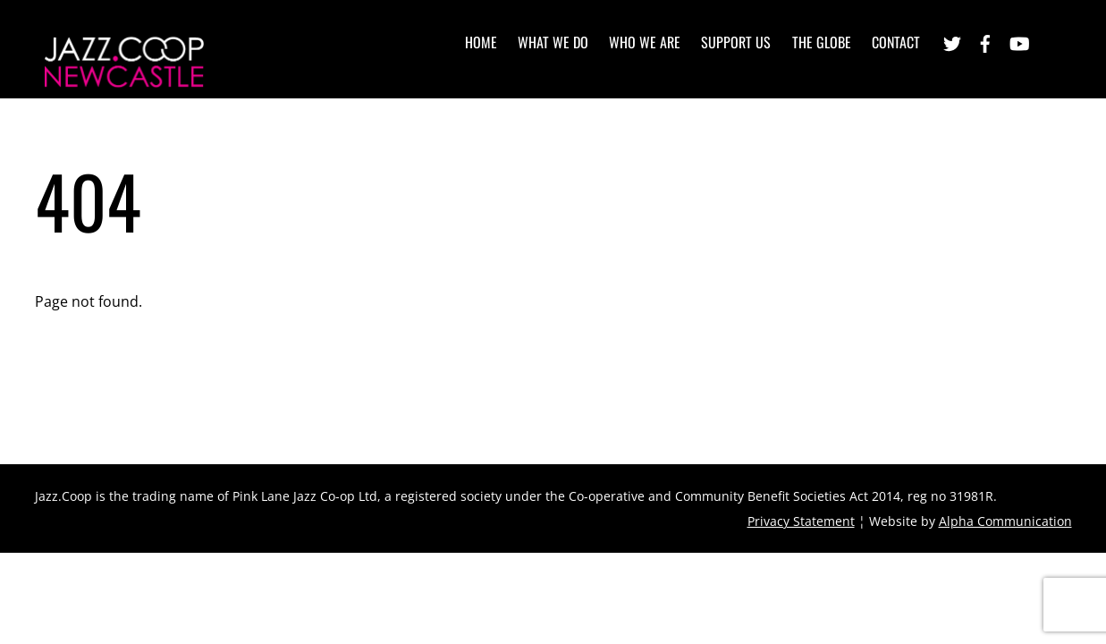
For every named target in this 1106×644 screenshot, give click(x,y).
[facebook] (985, 41)
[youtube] (1018, 41)
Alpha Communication (1005, 521)
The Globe (821, 42)
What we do (553, 42)
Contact (896, 42)
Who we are (644, 42)
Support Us (736, 42)
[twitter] (952, 41)
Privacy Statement (801, 521)
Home (481, 42)
